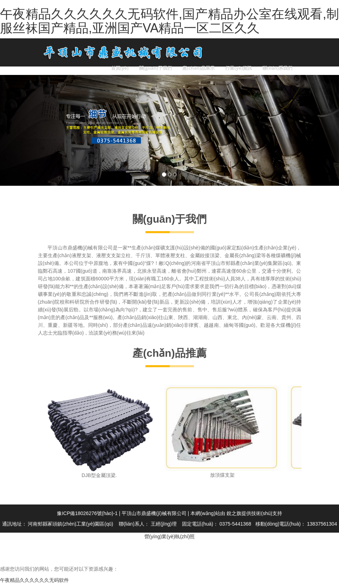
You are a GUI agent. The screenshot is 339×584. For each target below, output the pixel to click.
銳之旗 (234, 513)
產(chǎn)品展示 (198, 68)
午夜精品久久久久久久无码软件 (34, 580)
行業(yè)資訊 (238, 68)
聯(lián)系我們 (277, 68)
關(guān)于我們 (155, 68)
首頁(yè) (120, 68)
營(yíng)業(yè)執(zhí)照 (169, 536)
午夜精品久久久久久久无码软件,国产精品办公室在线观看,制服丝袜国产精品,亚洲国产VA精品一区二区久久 (169, 21)
